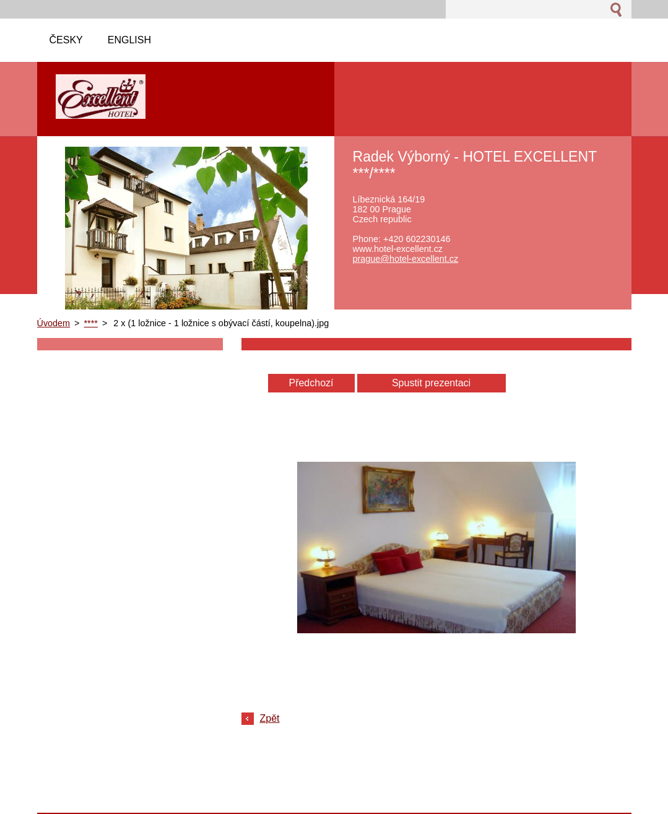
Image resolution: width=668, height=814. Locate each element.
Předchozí (310, 383)
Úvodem (54, 323)
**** (91, 323)
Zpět (270, 718)
